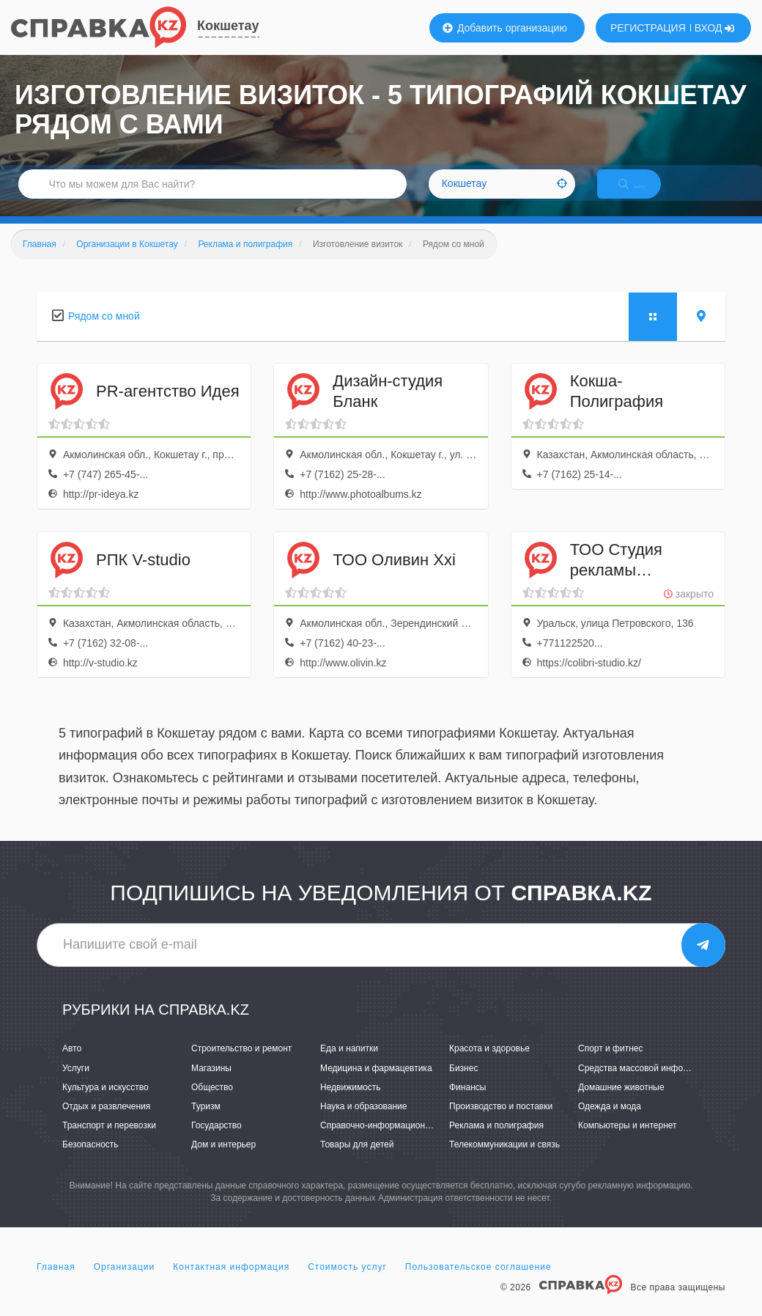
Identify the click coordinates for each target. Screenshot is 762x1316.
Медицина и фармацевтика (376, 1083)
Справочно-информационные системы (399, 1141)
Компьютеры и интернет (627, 1141)
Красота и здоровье (489, 1064)
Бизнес (463, 1083)
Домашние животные (621, 1103)
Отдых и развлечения (106, 1122)
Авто (71, 1064)
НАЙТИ (644, 194)
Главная (56, 1282)
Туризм (206, 1122)
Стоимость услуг (347, 1282)
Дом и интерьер (223, 1160)
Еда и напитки (349, 1064)
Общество (212, 1103)
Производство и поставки (500, 1122)
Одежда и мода (609, 1122)
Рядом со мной (104, 331)
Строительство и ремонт (241, 1064)
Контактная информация (231, 1282)
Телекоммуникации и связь (504, 1160)
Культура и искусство (105, 1103)
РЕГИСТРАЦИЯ (648, 28)
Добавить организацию (505, 28)
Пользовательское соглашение (478, 1282)
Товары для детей (356, 1160)
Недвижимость (350, 1103)
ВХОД (715, 28)
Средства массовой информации (646, 1083)
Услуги (75, 1083)
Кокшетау (228, 25)
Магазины (211, 1083)
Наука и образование (363, 1122)
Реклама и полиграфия (496, 1141)
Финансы (467, 1103)
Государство (216, 1141)
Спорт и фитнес (610, 1064)
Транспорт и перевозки (109, 1141)
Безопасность (90, 1160)
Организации (124, 1282)
